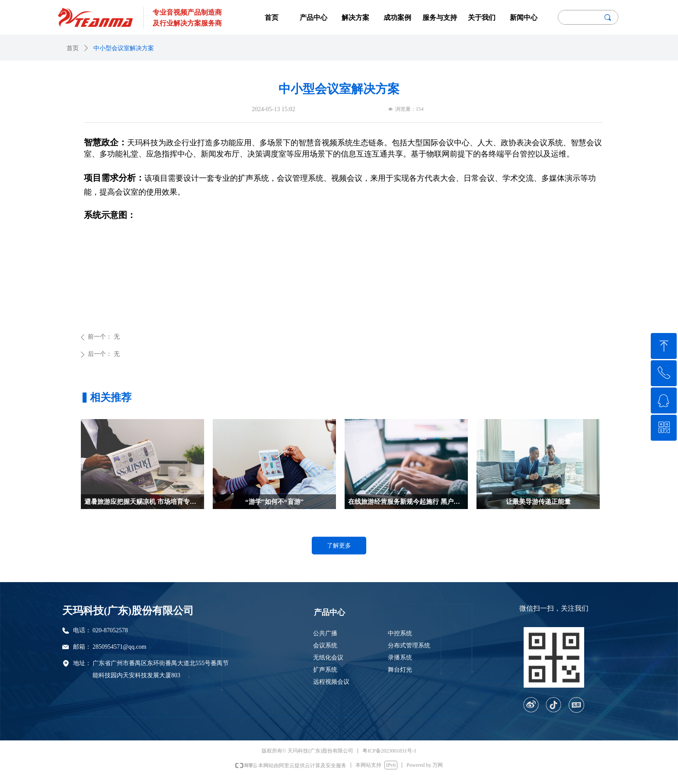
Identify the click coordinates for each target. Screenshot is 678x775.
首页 (73, 48)
